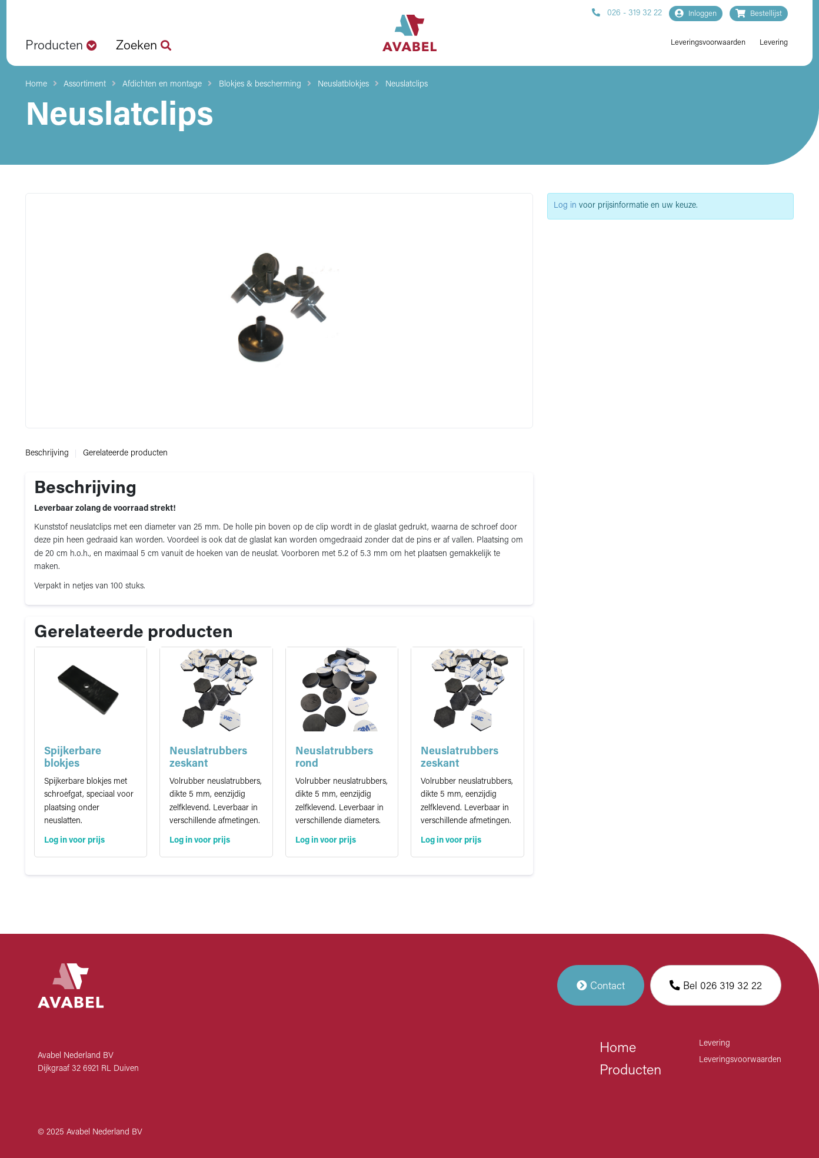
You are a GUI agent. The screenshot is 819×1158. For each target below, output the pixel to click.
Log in (565, 205)
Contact (601, 985)
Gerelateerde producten (125, 453)
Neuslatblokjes (343, 84)
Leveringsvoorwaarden (708, 42)
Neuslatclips (406, 84)
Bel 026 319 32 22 (716, 985)
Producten (630, 1071)
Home (36, 84)
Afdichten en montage (162, 84)
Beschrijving (47, 453)
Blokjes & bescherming (260, 84)
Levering (774, 42)
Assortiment (85, 84)
